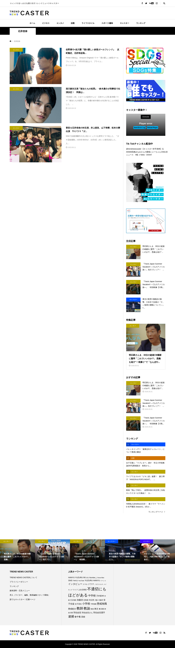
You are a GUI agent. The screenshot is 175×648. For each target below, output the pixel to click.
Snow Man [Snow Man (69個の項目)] (100, 577)
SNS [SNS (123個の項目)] (70, 580)
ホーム (32, 23)
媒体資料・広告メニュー (20, 590)
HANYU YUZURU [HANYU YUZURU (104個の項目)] (75, 577)
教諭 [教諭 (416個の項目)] (87, 608)
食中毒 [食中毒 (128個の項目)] (77, 617)
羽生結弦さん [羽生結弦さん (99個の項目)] (87, 613)
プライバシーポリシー (19, 582)
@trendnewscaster (133, 149)
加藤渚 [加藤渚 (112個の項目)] (80, 600)
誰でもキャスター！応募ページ (22, 599)
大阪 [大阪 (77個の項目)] (96, 600)
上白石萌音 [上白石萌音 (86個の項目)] (82, 590)
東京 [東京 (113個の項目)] (96, 609)
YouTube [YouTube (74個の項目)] (81, 580)
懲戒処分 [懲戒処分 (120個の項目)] (72, 609)
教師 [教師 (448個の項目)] (80, 608)
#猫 (136, 155)
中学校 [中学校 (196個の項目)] (92, 595)
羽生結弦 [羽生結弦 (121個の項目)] (77, 612)
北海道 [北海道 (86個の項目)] (85, 600)
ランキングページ (155, 512)
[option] (17, 551)
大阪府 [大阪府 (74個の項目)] (100, 600)
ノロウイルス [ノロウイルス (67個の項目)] (98, 584)
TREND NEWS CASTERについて (23, 577)
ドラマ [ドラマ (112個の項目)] (91, 584)
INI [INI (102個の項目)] (84, 577)
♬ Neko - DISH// (145, 155)
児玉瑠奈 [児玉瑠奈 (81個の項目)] (73, 600)
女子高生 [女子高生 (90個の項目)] (78, 604)
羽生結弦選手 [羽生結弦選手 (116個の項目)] (99, 612)
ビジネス (45, 23)
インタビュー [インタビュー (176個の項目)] (75, 584)
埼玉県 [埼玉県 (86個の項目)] (91, 600)
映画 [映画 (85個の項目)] (92, 609)
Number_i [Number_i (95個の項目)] (93, 578)
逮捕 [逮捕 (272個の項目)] (71, 616)
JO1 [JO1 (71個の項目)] (87, 577)
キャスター (124, 23)
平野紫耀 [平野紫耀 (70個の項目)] (93, 604)
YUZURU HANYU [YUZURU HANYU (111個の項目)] (92, 580)
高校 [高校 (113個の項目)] (83, 617)
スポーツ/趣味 (107, 23)
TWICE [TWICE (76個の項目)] (75, 580)
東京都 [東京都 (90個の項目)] (101, 609)
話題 (73, 23)
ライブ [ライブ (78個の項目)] (75, 590)
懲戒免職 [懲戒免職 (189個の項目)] (102, 603)
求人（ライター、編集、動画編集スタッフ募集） (30, 595)
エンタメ (60, 23)
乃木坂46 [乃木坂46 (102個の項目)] (100, 596)
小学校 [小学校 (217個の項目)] (86, 603)
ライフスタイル (88, 23)
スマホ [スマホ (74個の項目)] (85, 584)
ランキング (140, 23)
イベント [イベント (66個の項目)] (103, 580)
